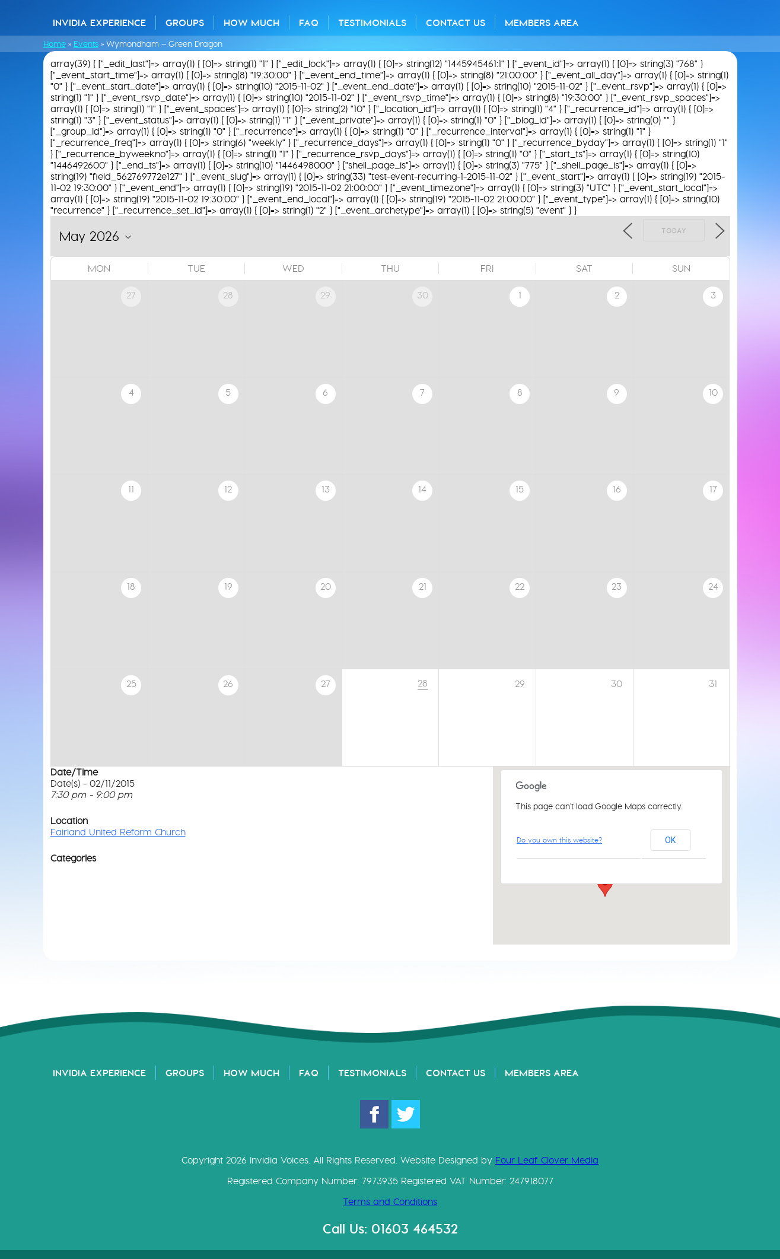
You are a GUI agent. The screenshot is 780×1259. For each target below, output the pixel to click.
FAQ (309, 22)
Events (86, 44)
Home (54, 44)
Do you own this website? (559, 839)
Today (673, 231)
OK (670, 840)
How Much (251, 22)
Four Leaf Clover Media (546, 1160)
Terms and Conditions (390, 1201)
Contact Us (455, 22)
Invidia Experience (99, 22)
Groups (184, 22)
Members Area (542, 22)
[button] (605, 886)
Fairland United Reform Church (118, 832)
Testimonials (372, 22)
